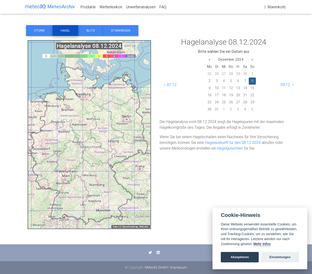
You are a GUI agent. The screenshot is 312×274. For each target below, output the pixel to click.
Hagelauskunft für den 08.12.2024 (233, 142)
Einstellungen (279, 257)
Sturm (39, 30)
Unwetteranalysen (141, 7)
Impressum (178, 267)
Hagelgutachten (230, 148)
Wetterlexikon (110, 7)
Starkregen (120, 30)
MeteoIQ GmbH (156, 267)
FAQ (162, 7)
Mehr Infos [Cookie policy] (262, 244)
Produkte (88, 7)
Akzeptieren (240, 257)
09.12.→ (287, 84)
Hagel (65, 30)
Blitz (90, 30)
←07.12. (170, 84)
